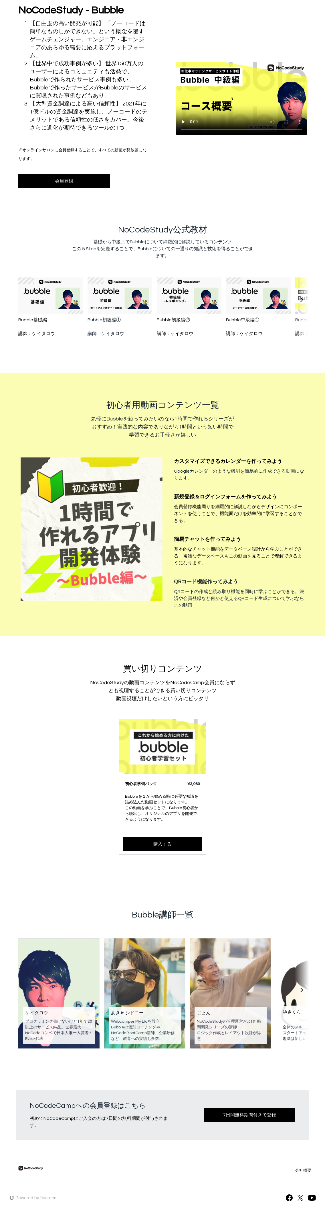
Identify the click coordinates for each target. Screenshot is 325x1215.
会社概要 (303, 1171)
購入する (162, 844)
